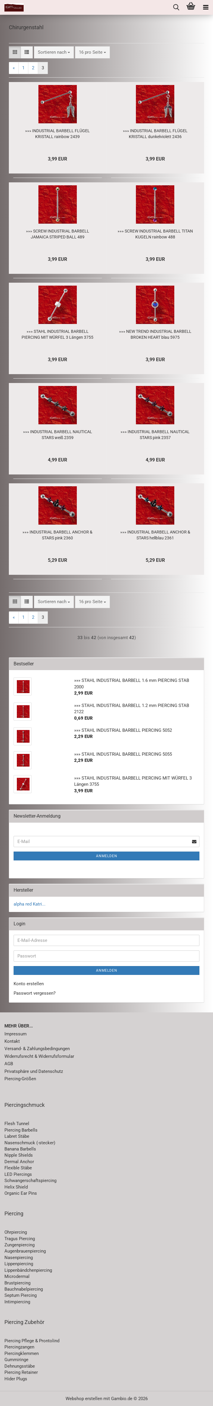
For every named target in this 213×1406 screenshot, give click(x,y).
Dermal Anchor (19, 1161)
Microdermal (17, 1276)
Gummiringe (16, 1359)
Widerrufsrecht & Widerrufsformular (39, 1056)
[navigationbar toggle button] (205, 7)
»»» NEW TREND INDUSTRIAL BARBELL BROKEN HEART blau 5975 (155, 334)
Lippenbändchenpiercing (28, 1270)
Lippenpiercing (18, 1263)
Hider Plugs (15, 1379)
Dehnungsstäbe (19, 1366)
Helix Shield (16, 1187)
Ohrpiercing (15, 1232)
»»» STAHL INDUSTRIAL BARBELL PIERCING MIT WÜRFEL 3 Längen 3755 (57, 334)
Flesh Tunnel (16, 1123)
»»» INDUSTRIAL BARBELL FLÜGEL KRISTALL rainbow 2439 (57, 133)
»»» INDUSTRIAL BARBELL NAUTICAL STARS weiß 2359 (57, 434)
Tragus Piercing (19, 1238)
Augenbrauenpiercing (25, 1251)
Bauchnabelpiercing (23, 1289)
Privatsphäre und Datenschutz (33, 1071)
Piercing (13, 1213)
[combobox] (54, 52)
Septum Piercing (20, 1295)
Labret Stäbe (16, 1136)
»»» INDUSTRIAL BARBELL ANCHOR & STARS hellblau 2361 (155, 535)
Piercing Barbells (21, 1130)
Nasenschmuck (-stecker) (29, 1142)
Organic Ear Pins (20, 1193)
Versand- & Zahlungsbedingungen (37, 1048)
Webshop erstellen (84, 1398)
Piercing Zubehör (24, 1322)
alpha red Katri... (29, 904)
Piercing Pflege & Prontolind (31, 1340)
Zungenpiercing (19, 1245)
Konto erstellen (29, 983)
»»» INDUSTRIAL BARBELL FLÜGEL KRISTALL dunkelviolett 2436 (155, 133)
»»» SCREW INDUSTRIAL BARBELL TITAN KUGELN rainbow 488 (155, 234)
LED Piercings (18, 1174)
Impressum (15, 1034)
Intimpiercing (17, 1301)
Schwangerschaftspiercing (30, 1180)
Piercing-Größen (20, 1078)
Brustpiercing (17, 1283)
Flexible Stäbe (18, 1168)
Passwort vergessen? (35, 993)
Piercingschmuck (24, 1105)
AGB (8, 1063)
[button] (15, 52)
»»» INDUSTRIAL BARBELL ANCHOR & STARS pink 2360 (57, 535)
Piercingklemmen (21, 1353)
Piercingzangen (19, 1347)
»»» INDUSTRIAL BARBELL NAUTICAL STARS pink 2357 (155, 434)
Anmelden (106, 856)
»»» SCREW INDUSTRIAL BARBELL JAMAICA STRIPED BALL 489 (57, 234)
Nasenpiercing (18, 1257)
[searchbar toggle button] (176, 7)
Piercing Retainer (21, 1372)
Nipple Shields (18, 1155)
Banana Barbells (20, 1149)
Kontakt (12, 1041)
